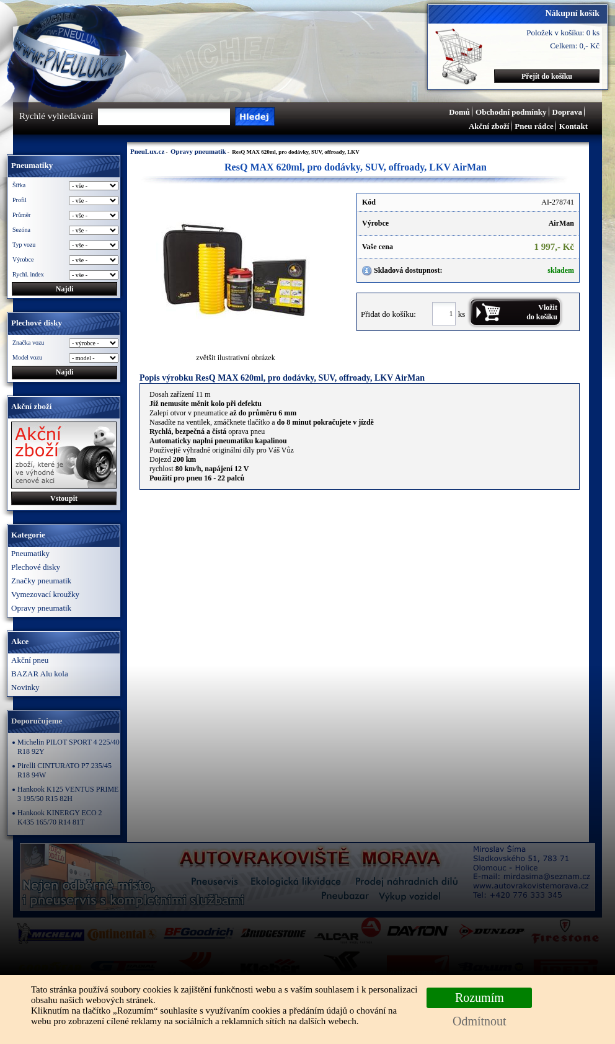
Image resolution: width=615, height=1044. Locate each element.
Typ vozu (23, 244)
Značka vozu (28, 342)
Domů (459, 112)
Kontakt (573, 126)
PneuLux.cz (147, 151)
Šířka (18, 185)
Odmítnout (480, 1021)
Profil (19, 200)
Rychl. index (28, 274)
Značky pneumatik (41, 580)
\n (93, 358)
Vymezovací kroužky (45, 594)
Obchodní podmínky (511, 112)
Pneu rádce (534, 126)
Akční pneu (29, 660)
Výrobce (22, 259)
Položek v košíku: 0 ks (563, 32)
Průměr (21, 214)
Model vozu (27, 357)
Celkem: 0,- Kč (575, 45)
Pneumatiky (30, 553)
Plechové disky (35, 567)
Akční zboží (489, 126)
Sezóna (21, 229)
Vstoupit (63, 498)
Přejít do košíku (546, 76)
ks (462, 313)
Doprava (567, 112)
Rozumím (479, 997)
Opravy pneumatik (41, 608)
